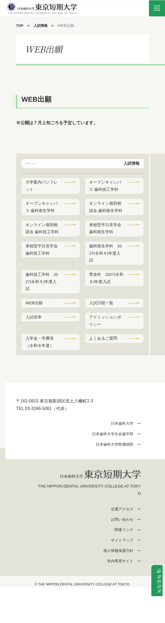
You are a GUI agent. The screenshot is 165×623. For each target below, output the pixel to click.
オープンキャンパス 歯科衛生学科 (41, 221)
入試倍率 (34, 349)
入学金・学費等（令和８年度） (41, 375)
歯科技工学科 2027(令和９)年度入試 (42, 312)
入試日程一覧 (102, 334)
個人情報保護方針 (117, 586)
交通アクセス (121, 544)
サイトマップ (121, 575)
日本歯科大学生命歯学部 (111, 468)
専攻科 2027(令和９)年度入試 (106, 308)
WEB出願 (35, 334)
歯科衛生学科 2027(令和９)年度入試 (106, 282)
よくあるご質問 (105, 371)
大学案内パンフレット (41, 187)
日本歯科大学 (121, 457)
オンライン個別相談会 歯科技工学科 (41, 251)
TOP (20, 25)
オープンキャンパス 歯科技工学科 (105, 191)
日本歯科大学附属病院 (113, 478)
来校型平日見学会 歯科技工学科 (41, 278)
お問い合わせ (121, 555)
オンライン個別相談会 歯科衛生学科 (105, 221)
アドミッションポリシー (105, 353)
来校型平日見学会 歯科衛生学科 (105, 247)
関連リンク (123, 565)
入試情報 (41, 25)
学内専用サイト (119, 596)
